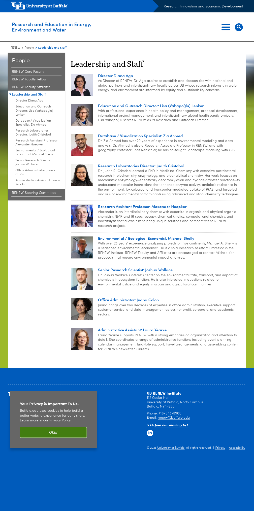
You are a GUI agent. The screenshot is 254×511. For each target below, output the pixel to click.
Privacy (220, 447)
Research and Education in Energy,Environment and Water (69, 27)
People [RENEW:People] (29, 47)
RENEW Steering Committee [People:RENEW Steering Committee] (34, 193)
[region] (53, 419)
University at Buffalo (171, 447)
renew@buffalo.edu (174, 417)
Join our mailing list (171, 425)
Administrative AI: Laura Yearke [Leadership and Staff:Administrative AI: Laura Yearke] (37, 182)
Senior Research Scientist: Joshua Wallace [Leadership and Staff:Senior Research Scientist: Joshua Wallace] (33, 162)
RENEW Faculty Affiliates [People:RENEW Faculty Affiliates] (31, 87)
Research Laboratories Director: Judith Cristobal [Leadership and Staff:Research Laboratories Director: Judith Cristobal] (33, 132)
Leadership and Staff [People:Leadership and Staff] (29, 94)
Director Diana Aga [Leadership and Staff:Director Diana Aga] (29, 100)
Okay (53, 432)
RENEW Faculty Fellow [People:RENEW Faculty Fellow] (29, 79)
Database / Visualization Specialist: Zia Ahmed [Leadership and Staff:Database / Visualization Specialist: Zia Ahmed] (33, 122)
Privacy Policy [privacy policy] (59, 420)
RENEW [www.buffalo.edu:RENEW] (15, 47)
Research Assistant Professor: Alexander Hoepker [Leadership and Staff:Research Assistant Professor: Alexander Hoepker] (36, 142)
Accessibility (237, 447)
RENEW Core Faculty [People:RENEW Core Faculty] (28, 71)
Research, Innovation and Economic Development (203, 6)
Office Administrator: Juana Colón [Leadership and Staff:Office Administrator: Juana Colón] (35, 172)
